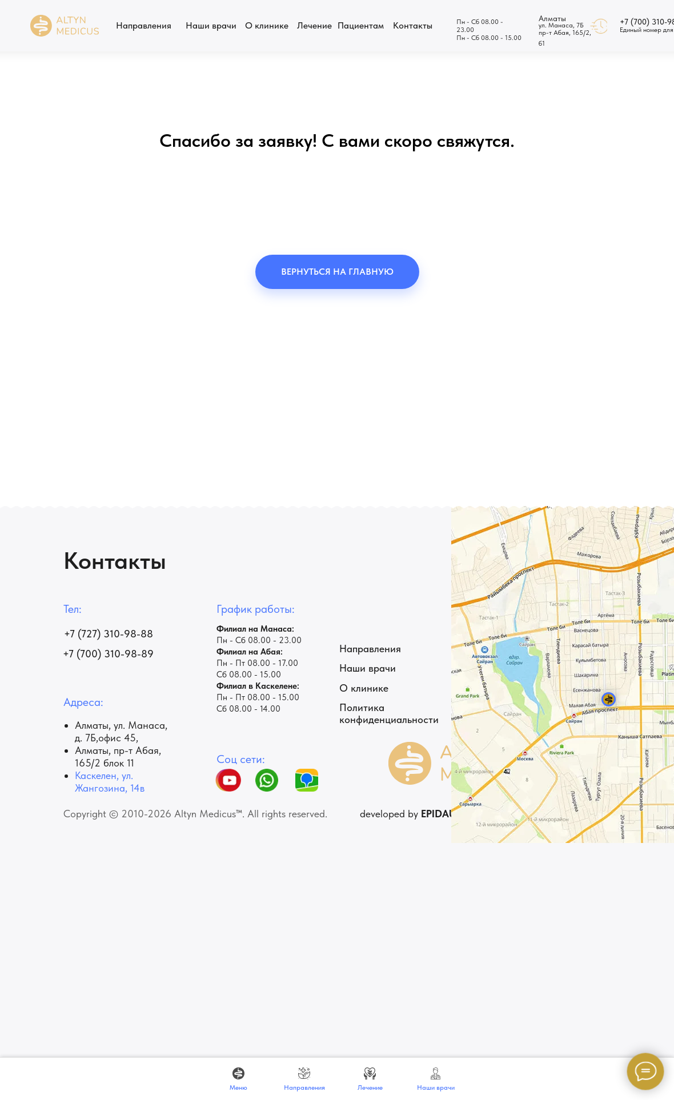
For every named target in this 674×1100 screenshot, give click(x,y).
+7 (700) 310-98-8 (105, 654)
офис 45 (117, 738)
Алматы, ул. (101, 725)
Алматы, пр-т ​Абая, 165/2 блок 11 (118, 756)
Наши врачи (367, 668)
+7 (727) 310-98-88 (108, 634)
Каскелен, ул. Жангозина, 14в (110, 781)
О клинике (363, 688)
